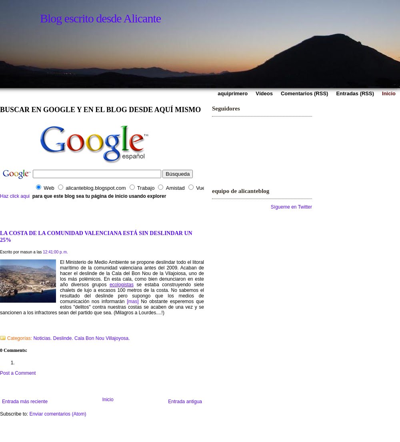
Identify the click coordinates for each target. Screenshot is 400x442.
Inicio (108, 399)
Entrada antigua (185, 401)
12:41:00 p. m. (55, 252)
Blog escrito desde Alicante (100, 18)
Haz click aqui (15, 196)
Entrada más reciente (25, 401)
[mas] (132, 301)
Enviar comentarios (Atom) (57, 414)
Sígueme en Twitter (291, 207)
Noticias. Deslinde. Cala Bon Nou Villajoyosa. (81, 338)
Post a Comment (18, 373)
